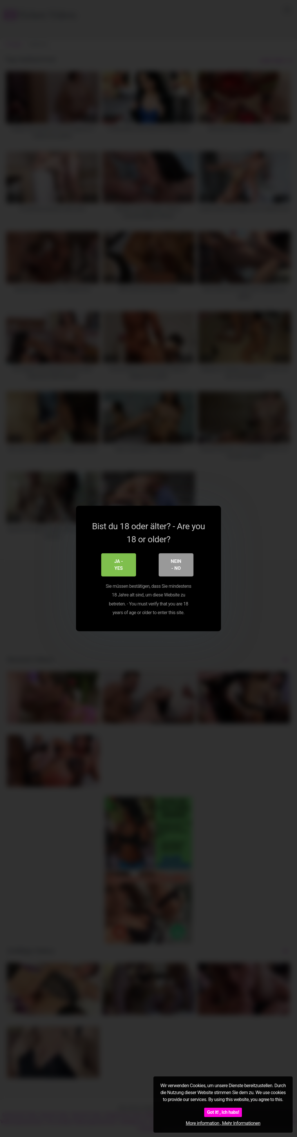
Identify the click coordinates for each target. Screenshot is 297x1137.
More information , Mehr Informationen (223, 1123)
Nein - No (176, 565)
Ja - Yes (118, 565)
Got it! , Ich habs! (223, 1112)
